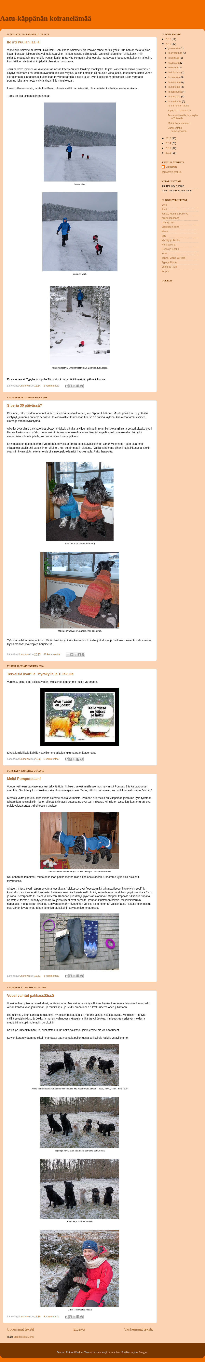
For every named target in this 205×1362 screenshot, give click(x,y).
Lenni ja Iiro (168, 222)
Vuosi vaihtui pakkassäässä (30, 996)
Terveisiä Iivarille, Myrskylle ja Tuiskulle (40, 674)
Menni (165, 231)
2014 (168, 143)
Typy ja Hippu (169, 262)
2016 (168, 44)
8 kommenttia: (52, 385)
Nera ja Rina (168, 244)
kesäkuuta (175, 77)
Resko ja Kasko (170, 249)
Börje (164, 204)
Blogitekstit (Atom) (24, 1337)
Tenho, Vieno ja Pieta (173, 258)
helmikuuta (175, 96)
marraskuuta (176, 53)
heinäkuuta (175, 72)
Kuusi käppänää (170, 218)
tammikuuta (175, 101)
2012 (168, 152)
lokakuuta (174, 57)
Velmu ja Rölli (169, 266)
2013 (168, 148)
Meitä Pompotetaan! (24, 779)
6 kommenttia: (52, 759)
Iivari (164, 209)
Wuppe (166, 271)
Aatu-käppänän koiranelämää (45, 18)
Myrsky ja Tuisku (171, 240)
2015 (168, 138)
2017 (168, 39)
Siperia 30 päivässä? (24, 405)
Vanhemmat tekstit (138, 1329)
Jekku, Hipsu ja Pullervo (175, 213)
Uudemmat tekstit (20, 1329)
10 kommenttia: (53, 654)
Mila (164, 235)
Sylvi (164, 253)
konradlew (114, 1352)
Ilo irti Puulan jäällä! (24, 42)
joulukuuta (175, 48)
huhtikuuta (175, 87)
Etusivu (79, 1329)
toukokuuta (175, 82)
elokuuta (174, 67)
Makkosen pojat (170, 227)
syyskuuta (174, 62)
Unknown (171, 167)
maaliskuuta (176, 91)
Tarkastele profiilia (172, 172)
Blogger (143, 1352)
